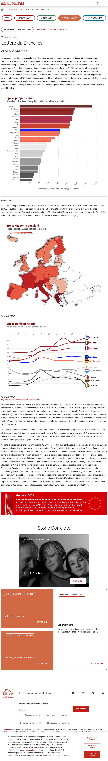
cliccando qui (31, 750)
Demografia (41, 29)
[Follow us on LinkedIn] (73, 693)
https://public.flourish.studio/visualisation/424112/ (20, 400)
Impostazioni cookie (92, 739)
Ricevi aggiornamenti (59, 723)
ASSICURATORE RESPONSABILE (25, 18)
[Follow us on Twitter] (83, 693)
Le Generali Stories (14, 10)
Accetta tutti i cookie (92, 755)
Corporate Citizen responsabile (94, 18)
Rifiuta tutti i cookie (92, 747)
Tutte (27, 10)
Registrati (81, 709)
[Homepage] (2, 10)
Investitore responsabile (47, 18)
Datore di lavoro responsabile (69, 18)
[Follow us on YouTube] (103, 693)
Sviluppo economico (58, 29)
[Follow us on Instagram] (93, 693)
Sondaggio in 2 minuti (31, 723)
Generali (7, 729)
